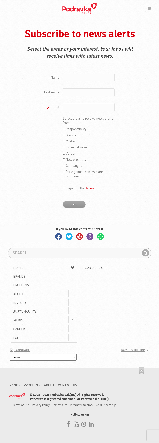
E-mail (53, 107)
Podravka (79, 8)
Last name (51, 92)
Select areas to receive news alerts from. (88, 121)
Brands (19, 276)
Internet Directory (81, 405)
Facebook (58, 236)
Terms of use (21, 405)
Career (19, 329)
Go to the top (141, 370)
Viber (89, 236)
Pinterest (79, 236)
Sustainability (24, 312)
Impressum (60, 405)
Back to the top (133, 350)
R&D (16, 338)
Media (18, 320)
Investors (21, 303)
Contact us (94, 268)
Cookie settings (106, 405)
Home (43, 268)
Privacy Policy (41, 405)
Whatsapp (100, 236)
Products (21, 285)
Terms (90, 188)
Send (74, 204)
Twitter (69, 236)
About (18, 294)
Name (55, 77)
